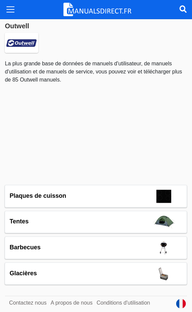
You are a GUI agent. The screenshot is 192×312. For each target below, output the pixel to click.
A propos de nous (72, 303)
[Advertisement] (96, 134)
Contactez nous (27, 303)
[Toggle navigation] (10, 9)
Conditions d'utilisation (123, 303)
